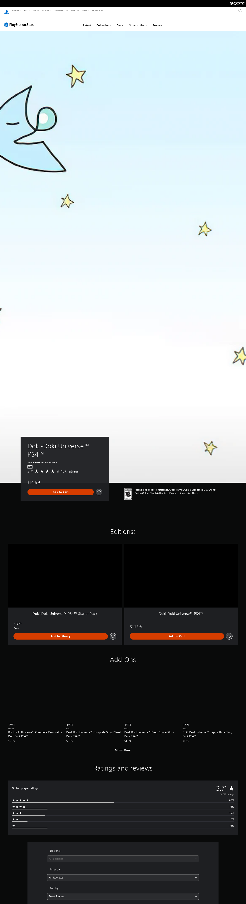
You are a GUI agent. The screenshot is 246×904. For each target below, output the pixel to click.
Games (15, 10)
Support (96, 10)
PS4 (35, 10)
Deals (120, 21)
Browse (157, 21)
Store (84, 10)
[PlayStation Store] (20, 21)
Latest (87, 21)
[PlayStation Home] (6, 11)
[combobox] (123, 855)
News (73, 10)
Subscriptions (138, 21)
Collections (103, 21)
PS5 (26, 10)
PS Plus (45, 10)
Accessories (59, 10)
